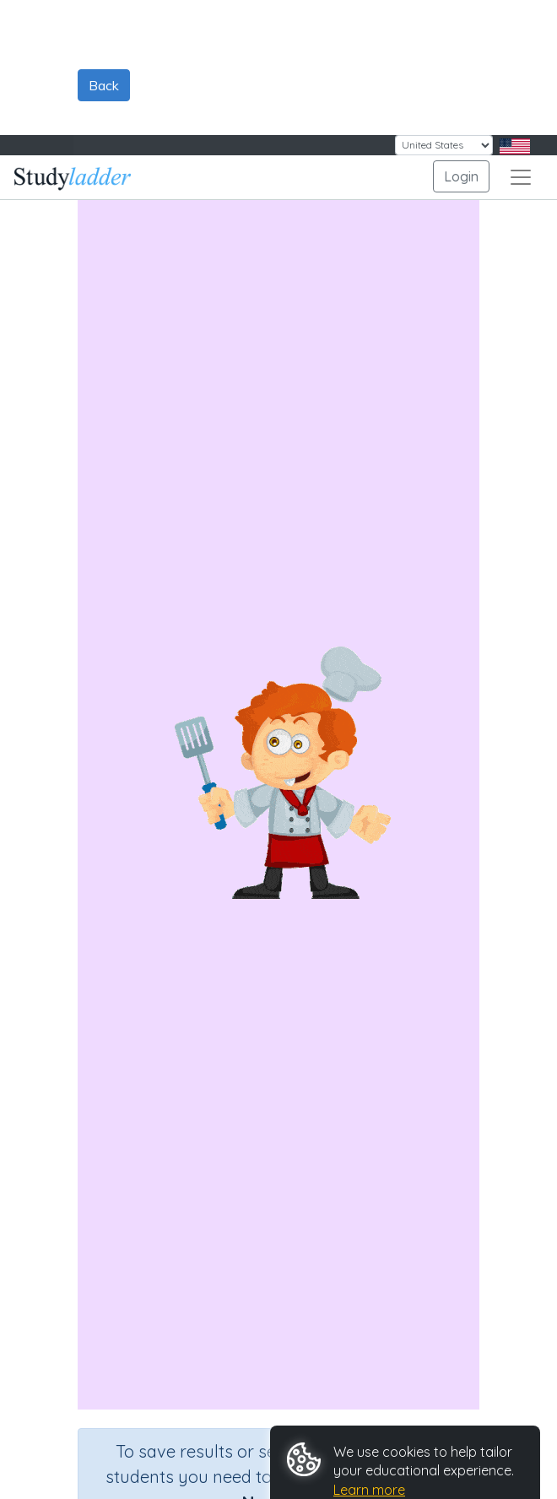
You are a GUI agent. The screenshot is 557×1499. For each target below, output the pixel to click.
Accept (321, 1407)
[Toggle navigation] (520, 42)
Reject (396, 1407)
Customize (333, 1448)
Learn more (369, 1354)
